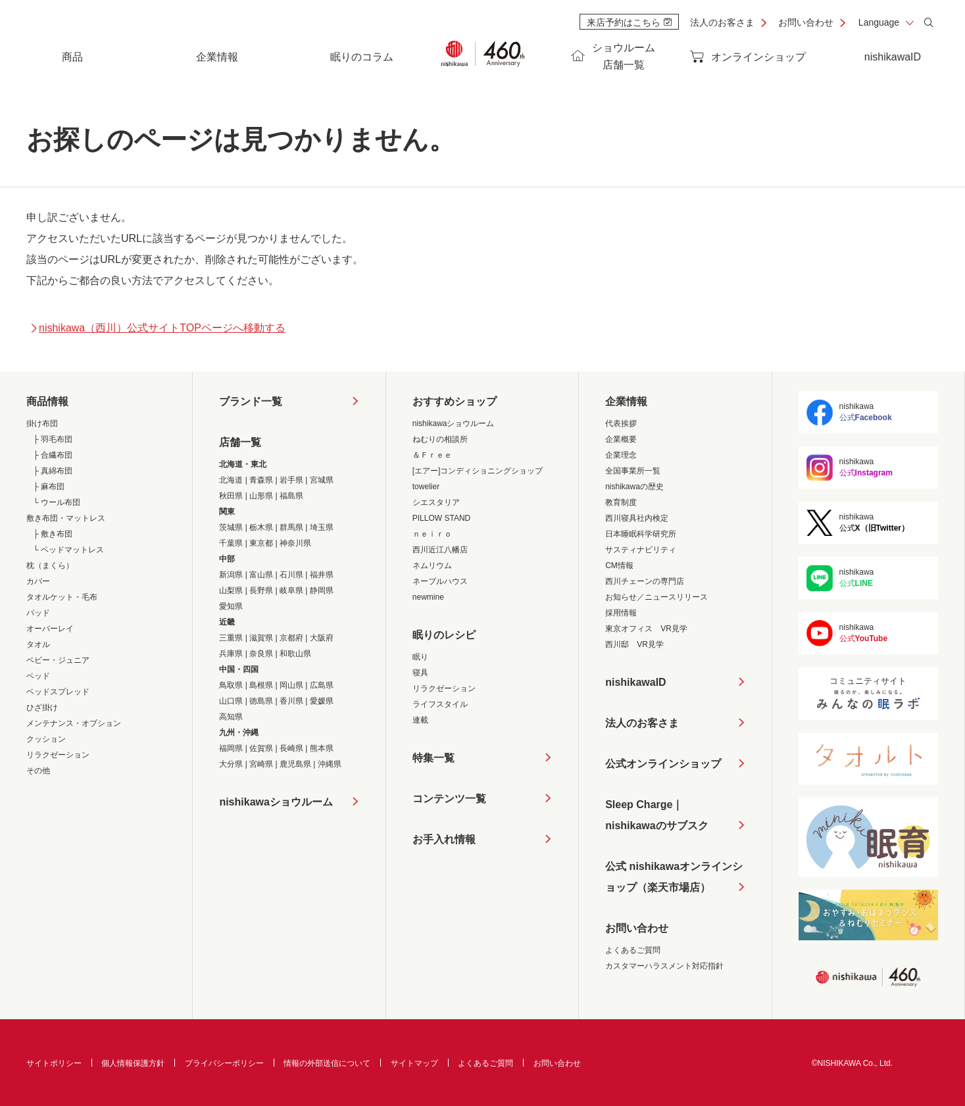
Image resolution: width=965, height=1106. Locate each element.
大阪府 (322, 637)
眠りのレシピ (444, 634)
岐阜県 (291, 590)
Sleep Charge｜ (656, 817)
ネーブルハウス (440, 581)
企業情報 (626, 401)
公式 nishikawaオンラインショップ (674, 879)
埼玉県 (322, 527)
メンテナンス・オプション (73, 723)
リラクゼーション (57, 754)
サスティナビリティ (640, 549)
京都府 (291, 637)
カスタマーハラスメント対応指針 (664, 966)
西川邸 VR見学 (634, 644)
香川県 (291, 701)
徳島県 (261, 701)
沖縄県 (329, 764)
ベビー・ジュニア (57, 660)
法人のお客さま (722, 22)
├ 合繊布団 (52, 455)
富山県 (261, 574)
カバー (38, 581)
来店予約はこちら (629, 22)
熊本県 (322, 748)
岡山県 (291, 685)
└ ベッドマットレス (68, 549)
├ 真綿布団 (52, 470)
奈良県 (261, 653)
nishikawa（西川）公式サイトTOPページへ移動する (157, 327)
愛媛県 (322, 701)
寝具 (420, 672)
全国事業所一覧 (632, 470)
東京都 (261, 543)
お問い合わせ (805, 22)
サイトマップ (414, 1063)
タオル (38, 644)
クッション (46, 739)
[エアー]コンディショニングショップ (477, 470)
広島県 (322, 685)
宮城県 (322, 480)
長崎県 (291, 748)
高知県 (231, 716)
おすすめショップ (454, 401)
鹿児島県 (295, 764)
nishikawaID (892, 56)
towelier (425, 486)
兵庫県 (231, 653)
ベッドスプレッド (57, 691)
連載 (420, 720)
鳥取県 (231, 685)
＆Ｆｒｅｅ (432, 455)
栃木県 (261, 527)
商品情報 (47, 401)
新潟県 (231, 574)
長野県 (261, 590)
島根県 (261, 685)
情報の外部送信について (327, 1063)
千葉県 (231, 543)
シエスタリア (436, 502)
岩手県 (291, 480)
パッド (38, 612)
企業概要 (621, 439)
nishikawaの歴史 (634, 486)
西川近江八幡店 (440, 549)
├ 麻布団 (48, 486)
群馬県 (291, 527)
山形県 (261, 495)
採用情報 (621, 612)
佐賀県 (261, 748)
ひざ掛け (42, 707)
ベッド (38, 676)
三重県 (231, 637)
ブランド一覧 (250, 401)
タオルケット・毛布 (61, 597)
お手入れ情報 (444, 839)
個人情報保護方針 (132, 1063)
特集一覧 (433, 757)
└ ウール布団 (56, 502)
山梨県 (231, 590)
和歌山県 (295, 653)
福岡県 (231, 748)
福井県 (322, 574)
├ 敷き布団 (52, 534)
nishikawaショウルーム (275, 801)
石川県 (291, 574)
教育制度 (621, 502)
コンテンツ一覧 (449, 798)
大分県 (231, 764)
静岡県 (322, 590)
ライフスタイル (440, 704)
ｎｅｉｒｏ (432, 534)
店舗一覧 (240, 442)
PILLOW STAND (441, 518)
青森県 (261, 480)
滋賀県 (261, 637)
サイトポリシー (54, 1063)
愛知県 (231, 606)
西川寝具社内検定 (636, 518)
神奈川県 (295, 543)
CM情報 (619, 565)
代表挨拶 (621, 423)
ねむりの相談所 (440, 439)
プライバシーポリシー (224, 1063)
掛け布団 (42, 423)
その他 (38, 770)
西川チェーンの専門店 (644, 581)
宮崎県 (261, 764)
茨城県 (231, 527)
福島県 (291, 495)
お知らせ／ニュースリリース (656, 597)
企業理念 (621, 455)
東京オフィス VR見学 (646, 628)
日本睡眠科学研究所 (640, 534)
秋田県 (231, 495)
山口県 (231, 701)
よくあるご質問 (632, 950)
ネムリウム (432, 565)
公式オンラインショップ (663, 763)
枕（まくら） (50, 565)
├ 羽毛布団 (52, 439)
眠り (420, 656)
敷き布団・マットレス (65, 518)
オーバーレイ (50, 628)
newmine (428, 597)
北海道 (231, 480)
